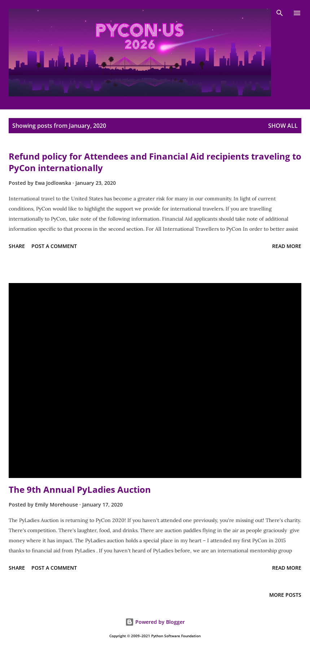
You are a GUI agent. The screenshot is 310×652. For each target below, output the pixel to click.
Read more (286, 246)
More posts (285, 594)
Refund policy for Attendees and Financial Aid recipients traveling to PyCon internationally (155, 162)
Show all (283, 126)
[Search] (279, 13)
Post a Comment (54, 246)
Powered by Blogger (155, 621)
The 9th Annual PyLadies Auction (80, 489)
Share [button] (17, 246)
